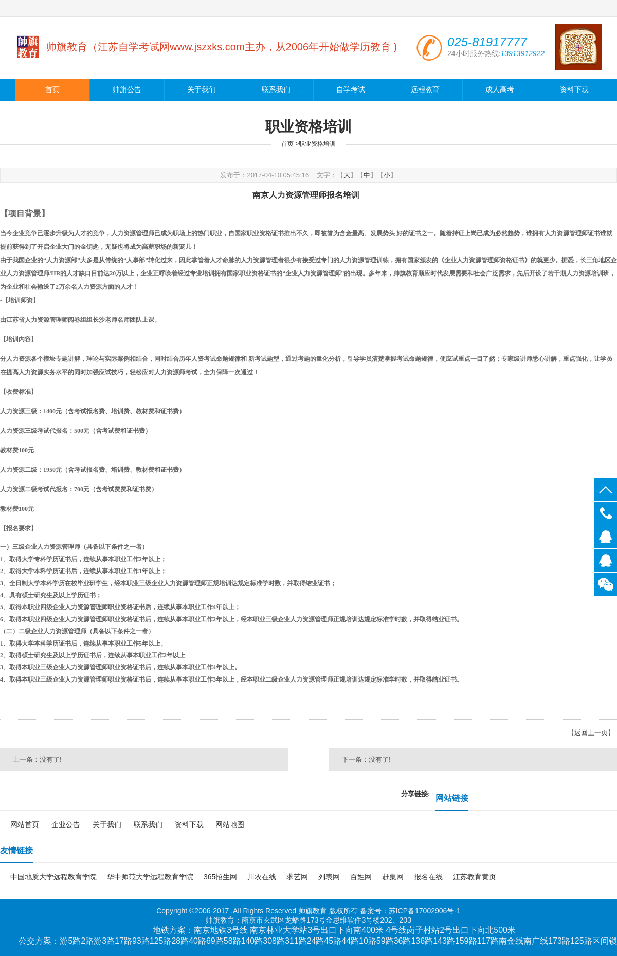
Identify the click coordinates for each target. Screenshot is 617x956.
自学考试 (350, 90)
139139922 (605, 536)
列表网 (329, 877)
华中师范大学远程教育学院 (150, 877)
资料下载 (574, 90)
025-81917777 (605, 513)
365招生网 (220, 877)
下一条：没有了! (366, 759)
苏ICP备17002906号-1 (425, 911)
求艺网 (297, 877)
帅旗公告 (127, 90)
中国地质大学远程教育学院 (53, 877)
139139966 (605, 560)
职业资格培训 (317, 144)
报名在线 (428, 877)
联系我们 (276, 90)
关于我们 (201, 90)
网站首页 (24, 824)
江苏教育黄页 (474, 877)
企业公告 (65, 824)
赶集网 (393, 877)
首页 (52, 90)
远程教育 (425, 90)
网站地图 (229, 824)
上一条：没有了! (37, 759)
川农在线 (261, 877)
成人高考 (499, 90)
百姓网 (361, 877)
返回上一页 (591, 733)
